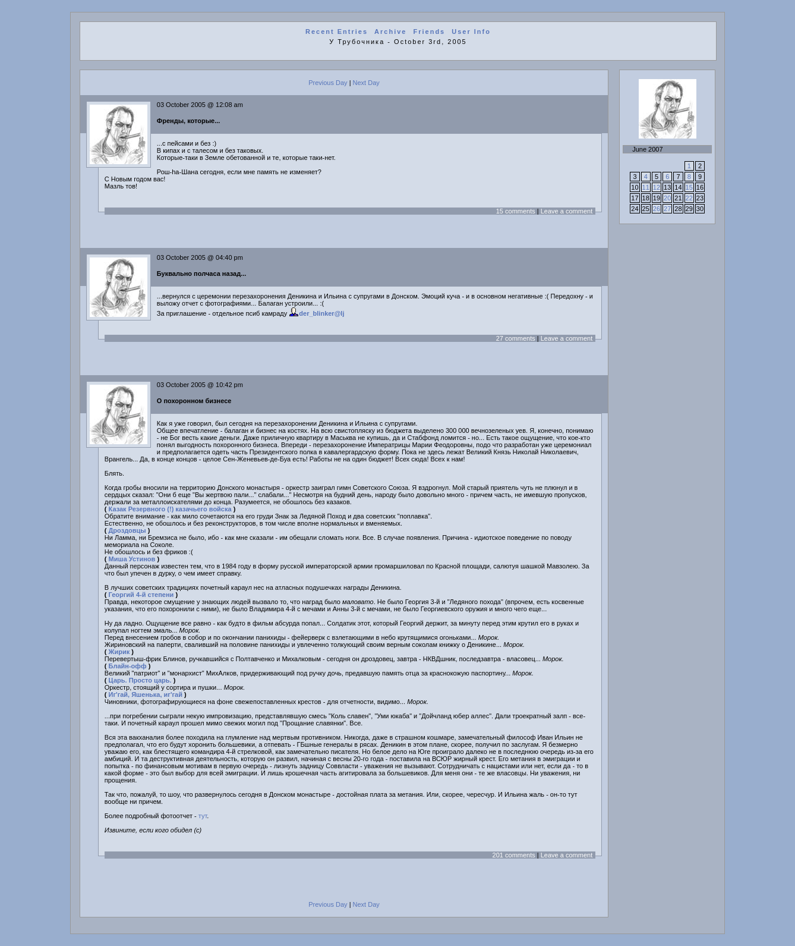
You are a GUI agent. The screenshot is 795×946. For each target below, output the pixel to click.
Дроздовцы (127, 530)
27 (667, 208)
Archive (390, 31)
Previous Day (327, 82)
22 (689, 198)
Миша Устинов (132, 558)
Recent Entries (336, 31)
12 (656, 187)
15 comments (515, 211)
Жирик (119, 651)
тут (202, 815)
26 (656, 208)
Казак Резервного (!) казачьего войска (170, 509)
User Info (471, 31)
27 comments (515, 338)
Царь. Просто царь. (140, 680)
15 (689, 187)
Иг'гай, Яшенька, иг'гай (145, 694)
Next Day (366, 82)
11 (645, 187)
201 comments (514, 855)
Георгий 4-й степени (141, 594)
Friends (430, 31)
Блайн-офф (128, 666)
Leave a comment (566, 211)
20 (667, 198)
